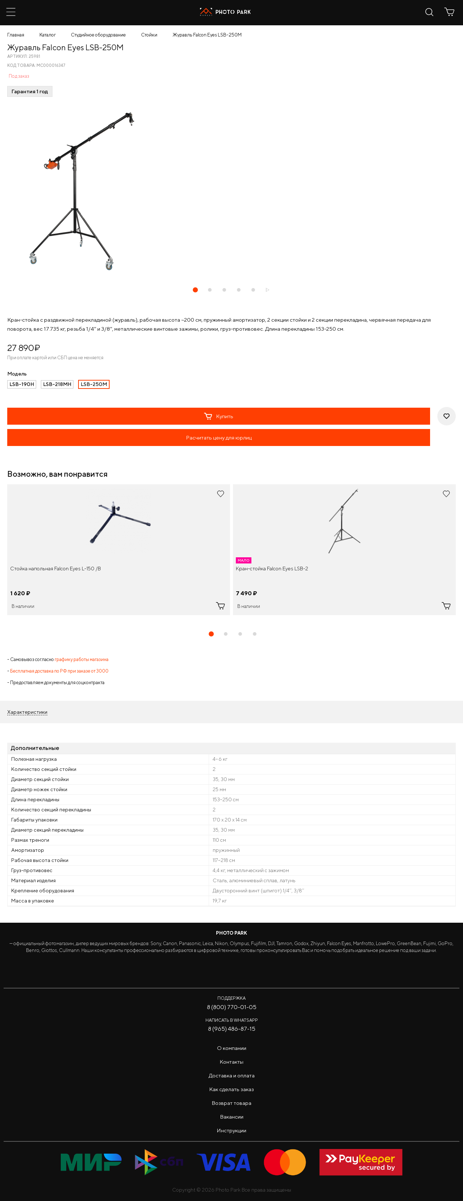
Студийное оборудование (98, 35)
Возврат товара (231, 1103)
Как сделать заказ (231, 1089)
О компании (231, 1048)
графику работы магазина (82, 659)
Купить (218, 416)
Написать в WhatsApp (231, 1020)
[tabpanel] (118, 549)
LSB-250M (94, 384)
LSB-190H (21, 384)
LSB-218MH (57, 384)
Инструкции (231, 1130)
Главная (15, 35)
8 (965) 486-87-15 (231, 1028)
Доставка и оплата (232, 1075)
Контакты (231, 1062)
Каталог (47, 35)
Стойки (149, 35)
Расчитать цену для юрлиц (219, 437)
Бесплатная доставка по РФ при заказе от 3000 (59, 671)
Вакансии (231, 1117)
